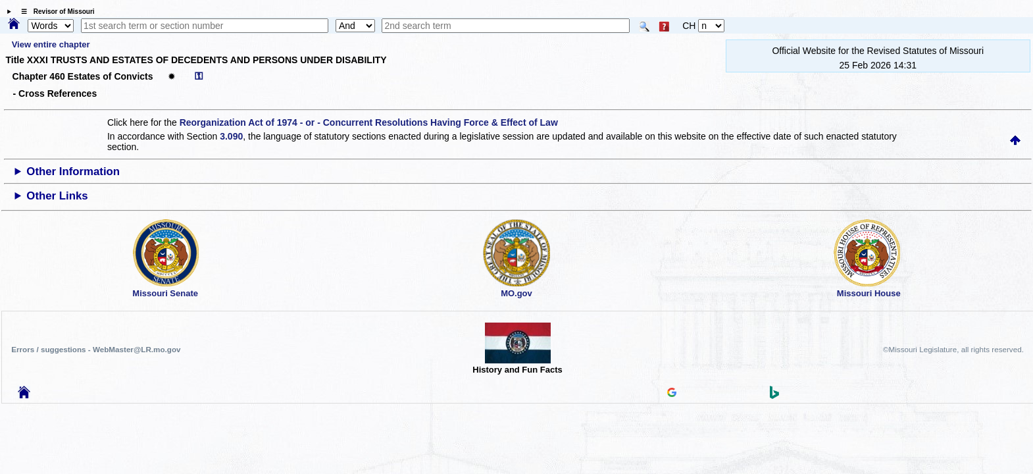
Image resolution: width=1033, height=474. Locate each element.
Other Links (57, 196)
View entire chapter (51, 44)
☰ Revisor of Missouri (54, 11)
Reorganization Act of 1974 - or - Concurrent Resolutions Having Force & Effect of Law (369, 122)
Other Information (73, 171)
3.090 (231, 136)
